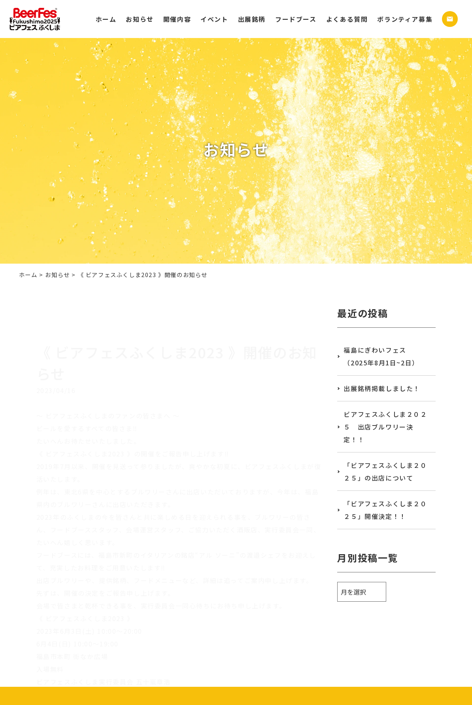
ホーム (106, 19)
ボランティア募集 (404, 19)
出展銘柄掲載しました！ (382, 388)
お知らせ (139, 19)
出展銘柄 (252, 19)
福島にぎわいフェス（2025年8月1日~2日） (381, 356)
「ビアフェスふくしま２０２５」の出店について (385, 471)
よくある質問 (347, 19)
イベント (214, 19)
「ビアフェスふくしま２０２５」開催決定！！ (385, 510)
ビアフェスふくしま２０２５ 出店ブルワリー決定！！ (385, 426)
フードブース (296, 19)
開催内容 (177, 19)
